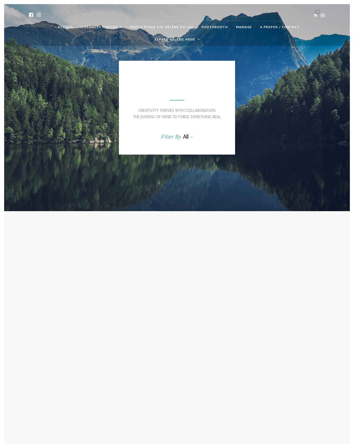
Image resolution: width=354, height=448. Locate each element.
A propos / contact (280, 27)
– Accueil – (65, 27)
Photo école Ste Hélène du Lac (162, 27)
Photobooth (215, 27)
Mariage (244, 27)
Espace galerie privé (175, 39)
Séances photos (101, 27)
